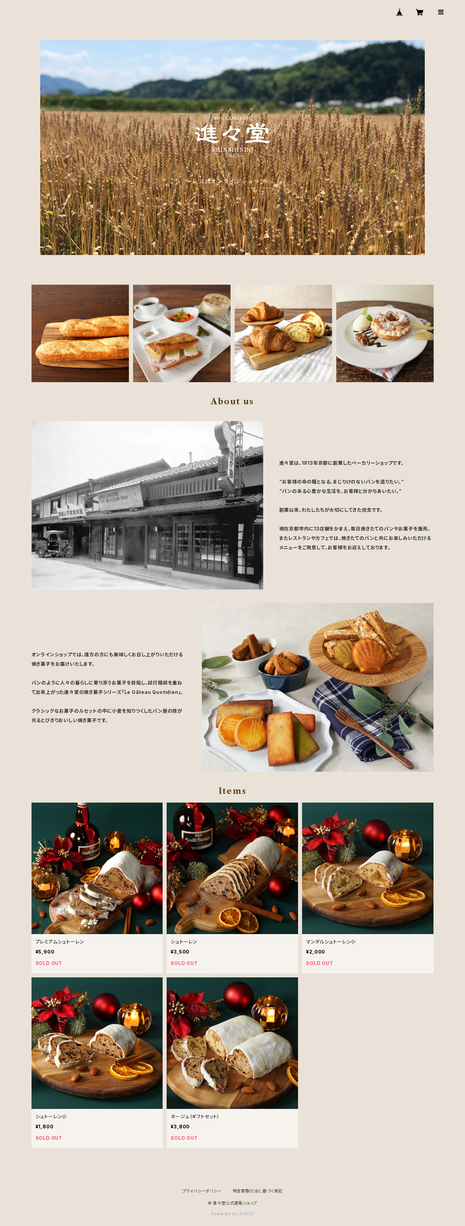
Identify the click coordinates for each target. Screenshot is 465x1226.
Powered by (232, 1213)
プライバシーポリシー (202, 1190)
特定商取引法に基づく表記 (258, 1190)
